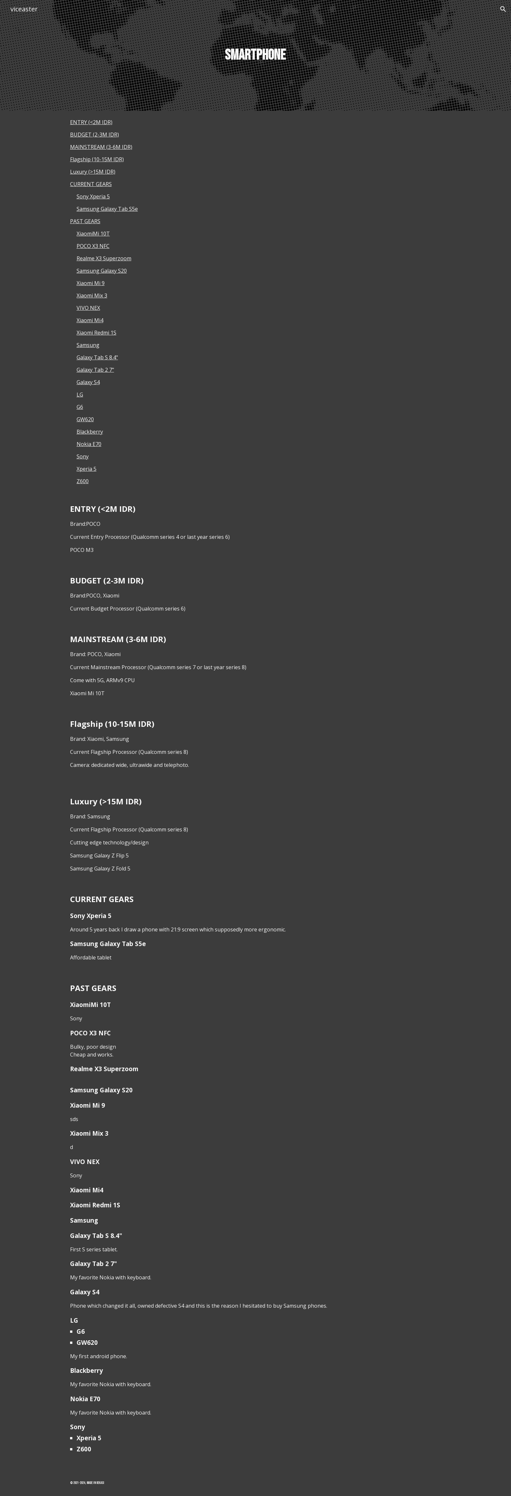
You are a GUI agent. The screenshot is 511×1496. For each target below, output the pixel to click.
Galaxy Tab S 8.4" (97, 357)
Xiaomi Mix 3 (92, 295)
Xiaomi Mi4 (90, 320)
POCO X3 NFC (93, 246)
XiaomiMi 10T (93, 233)
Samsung (88, 345)
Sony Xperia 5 (93, 196)
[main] (255, 55)
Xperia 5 (86, 468)
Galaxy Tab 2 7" (95, 369)
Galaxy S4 (88, 382)
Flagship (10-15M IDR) (97, 159)
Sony (83, 456)
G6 (80, 406)
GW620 (85, 419)
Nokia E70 (89, 444)
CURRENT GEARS (91, 184)
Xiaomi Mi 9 (91, 283)
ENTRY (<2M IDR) (91, 122)
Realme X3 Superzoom (104, 258)
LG (80, 394)
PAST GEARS (85, 221)
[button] (503, 9)
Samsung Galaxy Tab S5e (107, 208)
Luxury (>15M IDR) (92, 171)
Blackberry (90, 431)
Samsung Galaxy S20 (102, 270)
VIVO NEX (88, 307)
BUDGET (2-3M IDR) (94, 134)
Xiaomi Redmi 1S (96, 332)
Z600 (83, 481)
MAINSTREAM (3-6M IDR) (101, 147)
